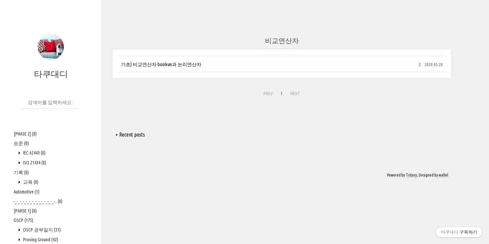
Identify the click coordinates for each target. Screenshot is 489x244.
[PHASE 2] (25, 134)
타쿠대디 (51, 74)
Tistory (411, 175)
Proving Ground (40, 239)
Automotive (26, 192)
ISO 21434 (34, 162)
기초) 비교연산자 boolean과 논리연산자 (161, 64)
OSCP (23, 220)
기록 (21, 172)
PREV (268, 93)
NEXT (295, 93)
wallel (443, 175)
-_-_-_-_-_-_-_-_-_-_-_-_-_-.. (38, 201)
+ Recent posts (130, 134)
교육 (30, 182)
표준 (21, 143)
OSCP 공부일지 (41, 229)
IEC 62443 (34, 153)
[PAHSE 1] (25, 211)
